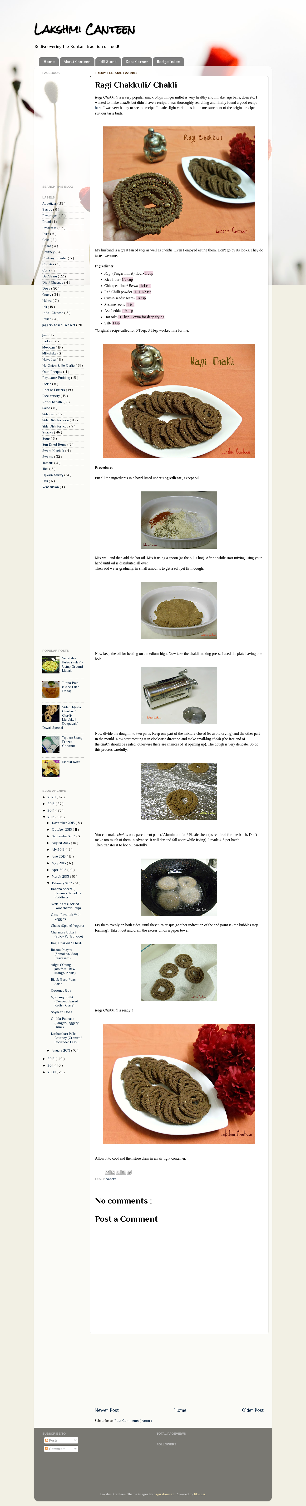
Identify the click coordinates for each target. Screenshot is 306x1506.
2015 (51, 804)
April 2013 (59, 870)
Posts (51, 1440)
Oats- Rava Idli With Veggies (65, 917)
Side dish (49, 414)
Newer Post (107, 1410)
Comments (55, 1449)
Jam (45, 335)
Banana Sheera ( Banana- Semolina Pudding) (66, 893)
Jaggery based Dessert (59, 325)
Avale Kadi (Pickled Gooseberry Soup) (66, 906)
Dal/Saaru (50, 276)
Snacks (111, 1179)
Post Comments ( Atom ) (133, 1421)
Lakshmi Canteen (84, 29)
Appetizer (49, 203)
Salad (46, 408)
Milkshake (49, 353)
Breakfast (49, 228)
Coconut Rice (61, 990)
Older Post (253, 1410)
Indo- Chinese (53, 313)
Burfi (46, 234)
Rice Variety (51, 396)
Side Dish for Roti (55, 426)
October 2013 (62, 829)
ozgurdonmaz (164, 1494)
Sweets (48, 457)
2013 (51, 817)
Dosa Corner (137, 61)
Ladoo (47, 341)
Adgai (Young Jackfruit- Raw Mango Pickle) (63, 969)
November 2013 (64, 823)
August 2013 (61, 843)
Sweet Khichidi (53, 451)
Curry (46, 270)
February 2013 (62, 883)
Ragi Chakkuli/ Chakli (66, 943)
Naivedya (49, 359)
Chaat (47, 246)
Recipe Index (168, 61)
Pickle (47, 384)
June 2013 (59, 856)
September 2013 (64, 836)
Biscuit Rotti (71, 762)
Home (49, 61)
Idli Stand (108, 61)
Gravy (47, 295)
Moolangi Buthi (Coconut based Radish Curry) (64, 1001)
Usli (45, 481)
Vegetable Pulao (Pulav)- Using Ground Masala (72, 664)
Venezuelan (51, 487)
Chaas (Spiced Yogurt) (67, 926)
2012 (51, 1059)
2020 (52, 797)
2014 (51, 810)
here (98, 108)
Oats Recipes (52, 372)
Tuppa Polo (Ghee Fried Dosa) (70, 687)
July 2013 (58, 849)
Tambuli (48, 463)
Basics (47, 209)
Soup (46, 438)
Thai (45, 469)
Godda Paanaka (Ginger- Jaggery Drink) (65, 1023)
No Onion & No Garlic (59, 365)
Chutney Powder (55, 258)
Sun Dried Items (54, 444)
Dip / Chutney (53, 282)
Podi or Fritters (54, 390)
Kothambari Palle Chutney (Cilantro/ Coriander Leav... (66, 1038)
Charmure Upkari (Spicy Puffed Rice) (67, 934)
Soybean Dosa (61, 1012)
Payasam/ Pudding (56, 378)
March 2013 (61, 876)
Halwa (47, 300)
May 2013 (59, 863)
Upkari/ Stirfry (53, 475)
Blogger (199, 1494)
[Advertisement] (179, 1370)
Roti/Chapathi (53, 402)
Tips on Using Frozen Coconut (72, 742)
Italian (47, 319)
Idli (45, 307)
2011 (51, 1065)
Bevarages (50, 216)
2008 (52, 1072)
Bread (47, 222)
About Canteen (77, 61)
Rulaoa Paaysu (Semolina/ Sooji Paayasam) (65, 954)
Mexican (49, 347)
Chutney (48, 252)
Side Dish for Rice (56, 420)
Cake (46, 240)
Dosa (46, 288)
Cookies (48, 264)
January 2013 (61, 1050)
